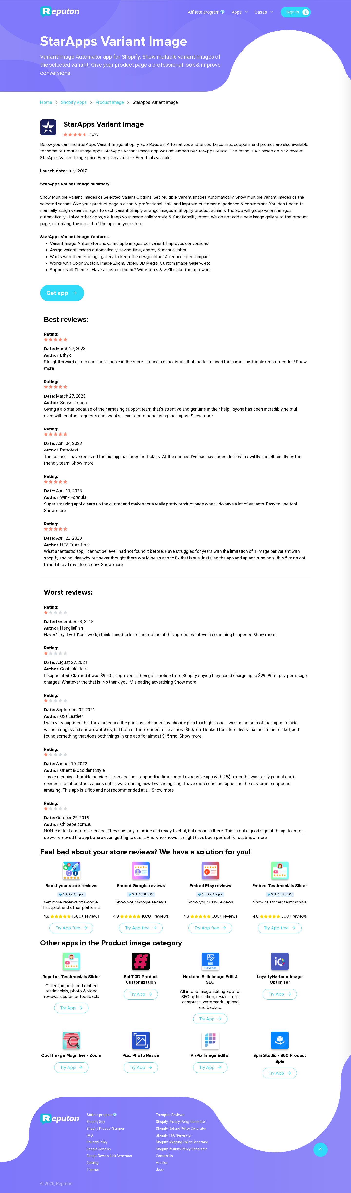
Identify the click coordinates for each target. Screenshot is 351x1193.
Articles (162, 1163)
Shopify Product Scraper (105, 1128)
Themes (93, 1170)
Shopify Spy (96, 1122)
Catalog (92, 1163)
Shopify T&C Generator (174, 1135)
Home (46, 102)
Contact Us (164, 1156)
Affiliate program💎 (206, 12)
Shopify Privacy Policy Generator (181, 1122)
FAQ (90, 1135)
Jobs (160, 1170)
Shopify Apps (74, 102)
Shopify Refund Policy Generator (181, 1128)
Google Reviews (99, 1149)
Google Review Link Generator (109, 1156)
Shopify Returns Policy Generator (181, 1149)
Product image (110, 102)
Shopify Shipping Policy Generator (182, 1142)
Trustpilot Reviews (170, 1115)
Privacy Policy (97, 1142)
